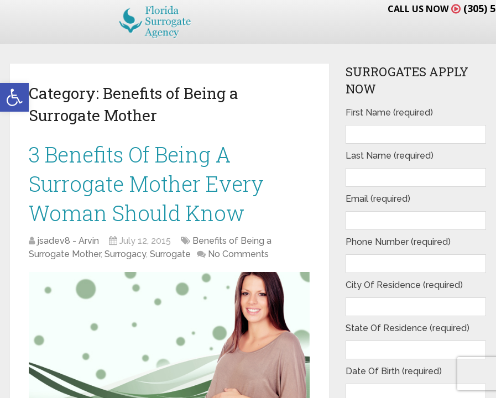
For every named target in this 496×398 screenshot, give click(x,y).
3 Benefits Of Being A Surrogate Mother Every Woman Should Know (146, 183)
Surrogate (170, 254)
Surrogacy (125, 254)
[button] (14, 97)
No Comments (238, 254)
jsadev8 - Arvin (68, 240)
